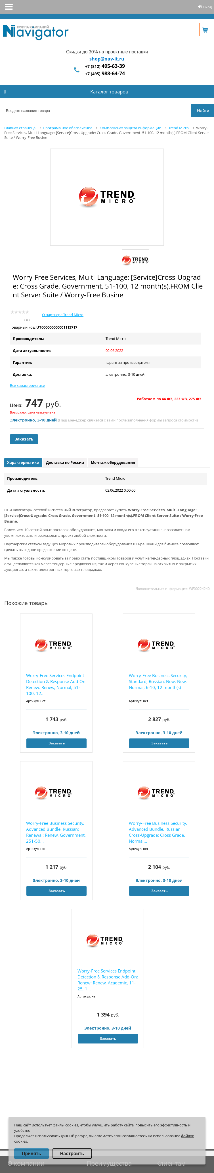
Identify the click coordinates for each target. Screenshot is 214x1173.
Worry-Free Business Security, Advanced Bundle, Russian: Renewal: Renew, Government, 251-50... (56, 832)
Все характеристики (27, 385)
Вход (207, 6)
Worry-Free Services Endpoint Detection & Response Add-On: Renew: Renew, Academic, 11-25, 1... (107, 980)
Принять (31, 1153)
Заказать (23, 439)
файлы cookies (65, 1125)
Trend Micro (179, 127)
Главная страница (19, 127)
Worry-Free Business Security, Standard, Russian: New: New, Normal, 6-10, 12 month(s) (158, 681)
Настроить (72, 1153)
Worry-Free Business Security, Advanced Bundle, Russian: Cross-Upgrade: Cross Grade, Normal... (158, 832)
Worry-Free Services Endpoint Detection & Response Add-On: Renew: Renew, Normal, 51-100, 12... (56, 684)
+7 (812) (105, 66)
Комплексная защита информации (130, 127)
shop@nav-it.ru (106, 59)
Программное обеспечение (67, 127)
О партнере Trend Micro (62, 314)
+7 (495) (105, 73)
